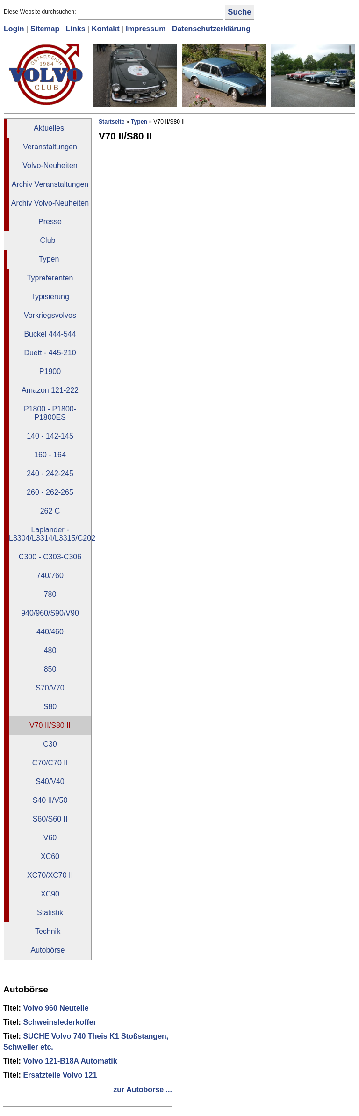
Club (48, 240)
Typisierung (50, 297)
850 (50, 669)
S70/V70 (50, 688)
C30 (50, 744)
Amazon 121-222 (50, 390)
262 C (50, 511)
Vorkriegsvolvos (50, 315)
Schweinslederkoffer (59, 1022)
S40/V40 (50, 782)
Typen (49, 259)
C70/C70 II (50, 763)
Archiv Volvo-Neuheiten (50, 203)
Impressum (145, 29)
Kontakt (106, 29)
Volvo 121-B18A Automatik (70, 1061)
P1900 (50, 371)
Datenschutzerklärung (211, 29)
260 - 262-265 (50, 492)
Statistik (50, 913)
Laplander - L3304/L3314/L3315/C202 (50, 534)
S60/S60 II (50, 819)
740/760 (50, 576)
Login (14, 29)
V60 (50, 838)
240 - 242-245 (50, 473)
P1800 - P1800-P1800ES (50, 413)
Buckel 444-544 (50, 334)
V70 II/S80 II (50, 725)
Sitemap (44, 29)
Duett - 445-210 (50, 353)
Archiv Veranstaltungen (50, 184)
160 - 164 (50, 455)
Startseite (111, 121)
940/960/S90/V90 (50, 613)
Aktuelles (49, 128)
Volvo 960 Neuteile (55, 1008)
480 (50, 650)
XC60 (50, 856)
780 (50, 594)
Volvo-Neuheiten (49, 165)
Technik (47, 931)
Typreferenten (50, 278)
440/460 (50, 632)
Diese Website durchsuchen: (41, 11)
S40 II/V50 (50, 800)
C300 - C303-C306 (50, 557)
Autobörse (48, 950)
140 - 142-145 (50, 436)
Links (76, 29)
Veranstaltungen (50, 147)
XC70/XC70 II (50, 875)
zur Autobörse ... (142, 1090)
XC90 (50, 894)
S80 (50, 707)
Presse (50, 222)
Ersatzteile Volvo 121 (60, 1075)
